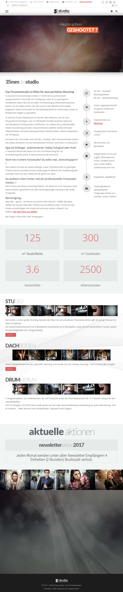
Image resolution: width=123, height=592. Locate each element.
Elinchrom (98, 123)
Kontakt (47, 588)
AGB (8, 5)
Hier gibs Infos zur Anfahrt (25, 211)
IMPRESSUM (15, 5)
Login (116, 5)
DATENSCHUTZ (23, 5)
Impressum (62, 588)
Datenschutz (74, 588)
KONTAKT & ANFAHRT (86, 2)
